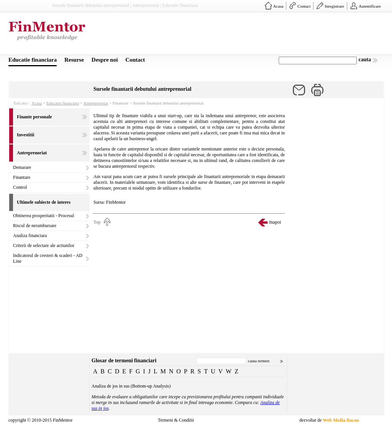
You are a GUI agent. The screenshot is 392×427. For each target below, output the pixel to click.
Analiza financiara (30, 235)
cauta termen (259, 360)
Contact (303, 6)
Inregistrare (334, 6)
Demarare (22, 167)
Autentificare (370, 6)
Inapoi (275, 222)
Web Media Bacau (341, 420)
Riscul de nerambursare (34, 225)
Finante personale (34, 116)
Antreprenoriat (95, 103)
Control (20, 187)
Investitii (25, 134)
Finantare (21, 177)
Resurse (74, 60)
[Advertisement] (244, 35)
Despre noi (104, 60)
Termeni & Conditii (176, 420)
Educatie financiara (32, 60)
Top (97, 222)
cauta (365, 59)
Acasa (278, 6)
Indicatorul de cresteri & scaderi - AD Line (47, 258)
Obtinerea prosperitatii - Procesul (43, 215)
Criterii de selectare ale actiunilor (43, 245)
